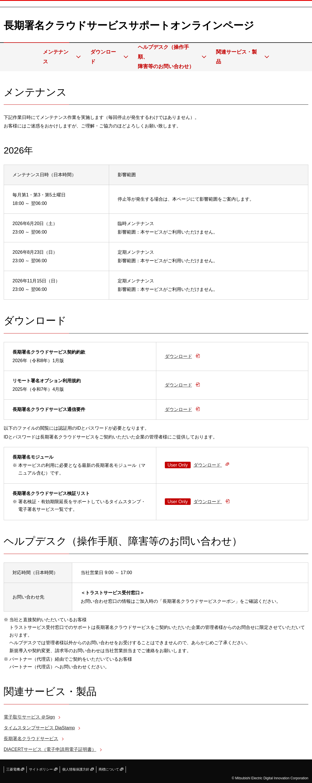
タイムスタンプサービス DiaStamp (39, 727)
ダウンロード (105, 57)
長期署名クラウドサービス (31, 738)
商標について (111, 769)
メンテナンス (57, 57)
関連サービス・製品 (239, 57)
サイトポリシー (43, 769)
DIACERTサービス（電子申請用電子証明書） (50, 749)
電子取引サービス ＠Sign (29, 717)
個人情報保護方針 (78, 769)
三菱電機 (15, 769)
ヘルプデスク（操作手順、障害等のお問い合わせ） (168, 56)
